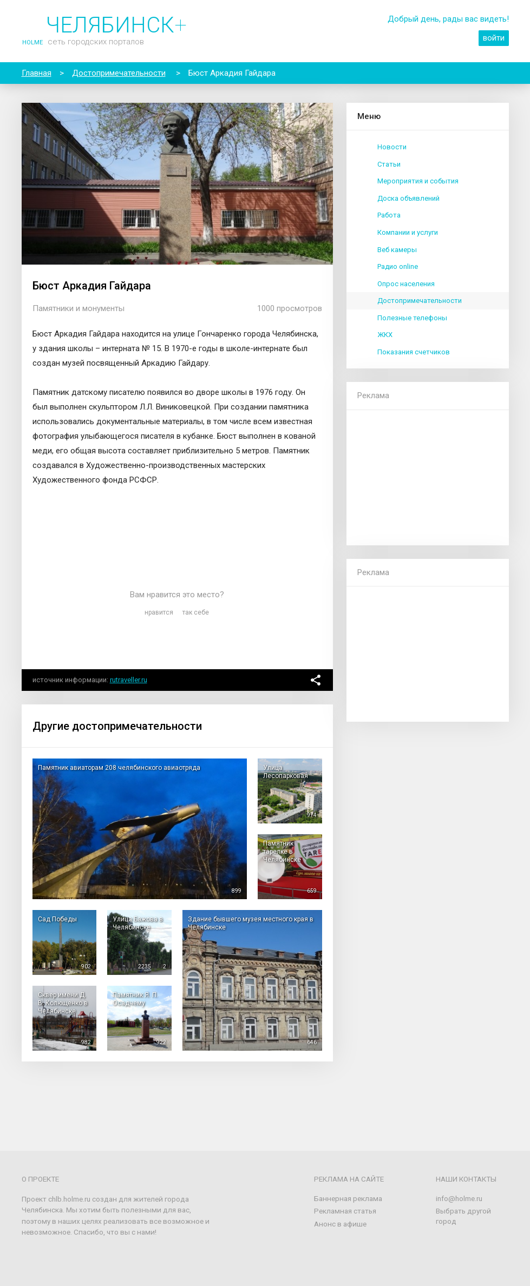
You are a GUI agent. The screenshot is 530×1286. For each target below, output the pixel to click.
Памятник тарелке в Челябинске (282, 851)
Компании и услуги (407, 232)
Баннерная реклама (348, 1198)
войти (494, 38)
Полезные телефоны (412, 318)
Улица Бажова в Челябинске (138, 923)
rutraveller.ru (128, 680)
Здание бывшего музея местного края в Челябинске (250, 923)
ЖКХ (384, 335)
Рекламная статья (345, 1210)
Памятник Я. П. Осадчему (135, 999)
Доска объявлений (408, 198)
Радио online (397, 266)
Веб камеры (397, 250)
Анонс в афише (340, 1223)
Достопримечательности (419, 300)
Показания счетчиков (413, 352)
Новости (392, 147)
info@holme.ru (459, 1198)
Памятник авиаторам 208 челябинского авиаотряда (119, 767)
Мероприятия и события (418, 181)
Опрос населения (406, 284)
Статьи (389, 164)
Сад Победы (57, 919)
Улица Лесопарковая (285, 772)
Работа (389, 215)
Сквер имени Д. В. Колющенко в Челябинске (63, 1003)
